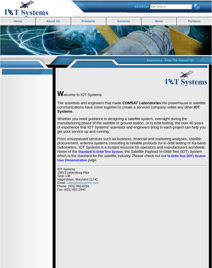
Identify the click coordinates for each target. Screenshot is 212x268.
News (159, 21)
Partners (194, 21)
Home (18, 21)
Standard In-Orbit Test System (100, 151)
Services (123, 21)
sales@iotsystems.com (83, 182)
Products (88, 21)
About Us (53, 21)
